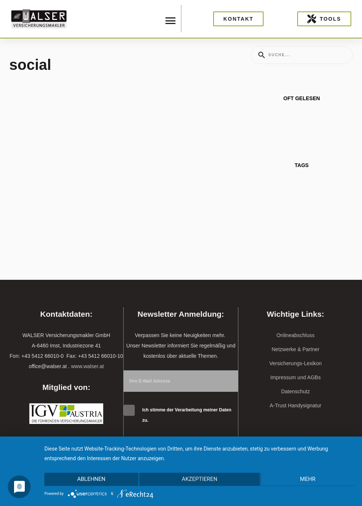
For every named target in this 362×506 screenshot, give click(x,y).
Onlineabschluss (295, 335)
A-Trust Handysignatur (296, 405)
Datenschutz (295, 391)
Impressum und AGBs (295, 377)
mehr (308, 479)
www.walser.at (87, 366)
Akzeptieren (199, 479)
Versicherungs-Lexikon (295, 363)
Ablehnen (90, 479)
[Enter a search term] (308, 55)
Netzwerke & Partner (295, 349)
